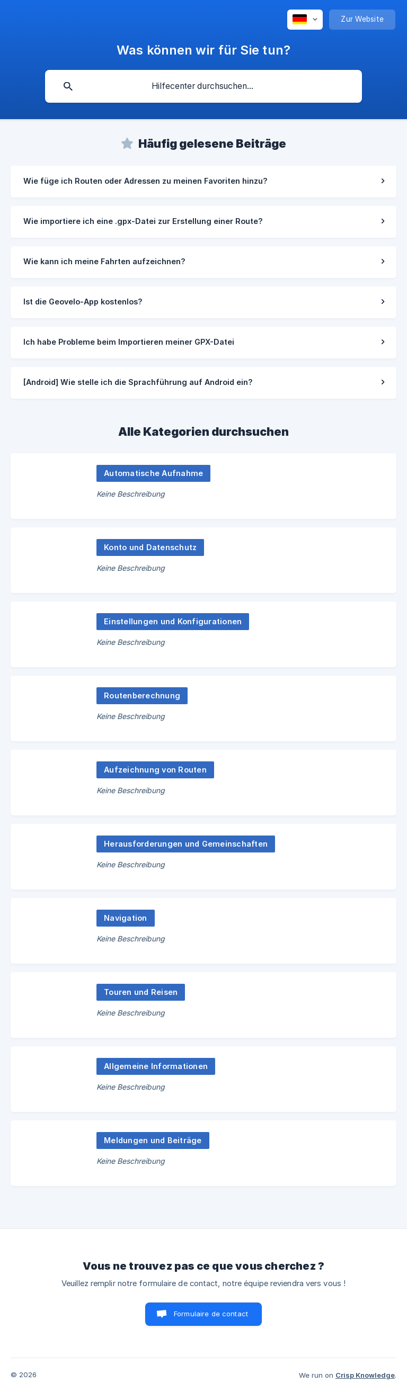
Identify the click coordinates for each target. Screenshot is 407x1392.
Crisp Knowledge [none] (365, 1375)
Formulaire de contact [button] (211, 1313)
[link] (203, 181)
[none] (305, 20)
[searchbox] (203, 86)
